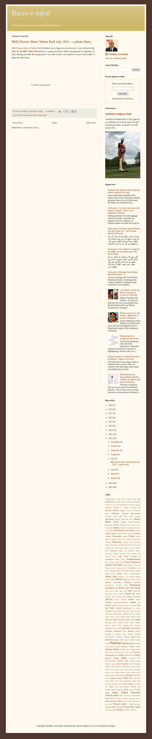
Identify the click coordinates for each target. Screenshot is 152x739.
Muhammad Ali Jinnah (113, 628)
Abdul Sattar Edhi (133, 499)
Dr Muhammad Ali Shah (124, 545)
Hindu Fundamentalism (132, 574)
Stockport (126, 687)
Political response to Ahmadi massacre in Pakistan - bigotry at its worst (123, 357)
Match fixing (135, 617)
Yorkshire (137, 704)
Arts (120, 516)
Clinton (137, 530)
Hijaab (119, 574)
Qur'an (118, 664)
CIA (111, 531)
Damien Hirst (130, 539)
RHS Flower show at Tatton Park (26, 48)
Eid (125, 551)
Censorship (109, 528)
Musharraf (117, 631)
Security (128, 675)
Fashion (107, 556)
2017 (110, 413)
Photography (110, 655)
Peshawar (136, 652)
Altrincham (115, 513)
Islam (130, 591)
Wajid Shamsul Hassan (114, 701)
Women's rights (119, 704)
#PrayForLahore (110, 499)
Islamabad (108, 594)
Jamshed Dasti (110, 597)
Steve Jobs (118, 687)
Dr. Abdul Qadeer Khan (120, 548)
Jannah (118, 597)
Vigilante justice (134, 698)
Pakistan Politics (112, 649)
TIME (121, 695)
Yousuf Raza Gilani (132, 707)
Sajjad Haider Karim (122, 672)
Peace (138, 649)
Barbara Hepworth (121, 519)
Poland (132, 655)
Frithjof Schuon (119, 559)
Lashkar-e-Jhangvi (117, 605)
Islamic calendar (118, 594)
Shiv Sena (119, 681)
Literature (109, 611)
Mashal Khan (125, 617)
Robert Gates (109, 672)
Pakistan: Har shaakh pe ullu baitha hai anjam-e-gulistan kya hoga (124, 191)
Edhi (106, 551)
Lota (114, 611)
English (115, 553)
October (114, 446)
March (114, 474)
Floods (125, 556)
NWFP (107, 643)
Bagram (137, 516)
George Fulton (127, 565)
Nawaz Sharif (129, 637)
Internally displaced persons (127, 582)
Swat (126, 689)
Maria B (133, 611)
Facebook (123, 553)
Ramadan (125, 664)
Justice (131, 599)
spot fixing (136, 684)
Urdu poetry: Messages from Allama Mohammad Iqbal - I (123, 273)
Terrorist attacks (112, 695)
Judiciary (109, 599)
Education (113, 551)
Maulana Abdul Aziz (126, 620)
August (114, 454)
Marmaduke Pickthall (121, 614)
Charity (116, 528)
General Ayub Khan (116, 562)
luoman (94, 726)
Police (137, 655)
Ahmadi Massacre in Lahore (124, 502)
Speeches (115, 684)
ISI (125, 591)
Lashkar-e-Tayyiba (130, 605)
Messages (108, 622)
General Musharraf (132, 562)
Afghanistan (109, 502)
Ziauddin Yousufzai (130, 710)
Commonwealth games (124, 533)
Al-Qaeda (133, 507)
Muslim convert (134, 631)
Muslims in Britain (113, 634)
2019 (110, 409)
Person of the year (125, 652)
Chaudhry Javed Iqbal (118, 54)
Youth (114, 710)
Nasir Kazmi (128, 634)
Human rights (111, 576)
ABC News (121, 499)
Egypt (121, 551)
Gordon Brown (121, 568)
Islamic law (130, 594)
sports (121, 684)
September (115, 450)
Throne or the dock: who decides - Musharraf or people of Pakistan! (130, 315)
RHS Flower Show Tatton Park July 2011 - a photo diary (51, 42)
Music (124, 631)
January (114, 478)
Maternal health (111, 620)
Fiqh (119, 556)
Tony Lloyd (127, 695)
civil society (130, 530)
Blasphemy (109, 525)
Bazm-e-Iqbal (31, 13)
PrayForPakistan (110, 661)
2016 (110, 418)
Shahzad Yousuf (116, 678)
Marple (132, 614)
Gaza (107, 562)
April (113, 470)
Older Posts (91, 123)
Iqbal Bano (119, 591)
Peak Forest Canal (111, 652)
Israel (138, 594)
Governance (131, 568)
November (115, 442)
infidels (108, 582)
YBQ (131, 704)
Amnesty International (131, 513)
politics (124, 658)
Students (134, 687)
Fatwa (114, 556)
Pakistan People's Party (130, 646)
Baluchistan (109, 519)
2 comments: (50, 111)
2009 (110, 487)
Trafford (134, 695)
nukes (138, 640)
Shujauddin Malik (130, 681)
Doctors (113, 545)
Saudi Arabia (113, 675)
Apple (115, 516)
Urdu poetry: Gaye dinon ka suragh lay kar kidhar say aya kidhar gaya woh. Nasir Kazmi (124, 251)
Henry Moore (110, 574)
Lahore (133, 602)
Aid (135, 502)
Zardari (120, 710)
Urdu (107, 698)
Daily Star (121, 539)
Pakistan (115, 643)
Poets (127, 655)
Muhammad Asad (128, 628)
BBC (131, 519)
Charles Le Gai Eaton (127, 528)
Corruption (116, 536)
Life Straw (136, 608)
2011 (110, 438)
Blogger (112, 726)
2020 (110, 405)
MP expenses (135, 625)
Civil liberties (118, 530)
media (137, 620)
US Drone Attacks (121, 698)
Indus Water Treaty (133, 579)
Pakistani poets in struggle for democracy (129, 337)
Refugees (137, 664)
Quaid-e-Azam (110, 664)
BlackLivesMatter (134, 522)
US (111, 698)
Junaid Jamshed (121, 599)
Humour (121, 576)
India (125, 579)
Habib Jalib (120, 571)
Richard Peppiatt (134, 669)
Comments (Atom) (30, 127)
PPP (139, 658)
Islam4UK (136, 591)
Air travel (114, 505)
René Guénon (131, 666)
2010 (110, 483)
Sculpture (122, 675)
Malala (119, 611)
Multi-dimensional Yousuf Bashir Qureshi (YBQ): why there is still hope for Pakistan (130, 378)
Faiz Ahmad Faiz (133, 553)
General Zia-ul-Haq (113, 565)
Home (54, 123)
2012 (110, 434)
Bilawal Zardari (119, 522)
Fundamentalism (133, 559)
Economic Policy (134, 548)
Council (124, 536)
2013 (110, 430)
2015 (110, 422)
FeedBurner (128, 99)
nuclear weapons (129, 640)
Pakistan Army (128, 643)
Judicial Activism (133, 597)
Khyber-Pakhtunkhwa (121, 602)
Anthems (108, 516)
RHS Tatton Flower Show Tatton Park (33, 115)
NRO (121, 640)
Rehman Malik (121, 666)
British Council (120, 525)
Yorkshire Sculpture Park (118, 114)
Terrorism (135, 692)
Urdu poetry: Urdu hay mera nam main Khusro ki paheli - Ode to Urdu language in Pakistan (124, 210)
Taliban (124, 692)
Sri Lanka (109, 687)
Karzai (138, 599)
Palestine (123, 649)
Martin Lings (115, 617)
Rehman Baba (110, 666)
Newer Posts (17, 123)
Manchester (126, 611)
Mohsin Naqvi (110, 625)
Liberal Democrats (123, 608)
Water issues (128, 701)
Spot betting (127, 684)
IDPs (113, 579)
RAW (131, 664)
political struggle (112, 658)
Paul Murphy (131, 649)
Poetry (121, 655)
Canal (128, 525)
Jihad (124, 597)
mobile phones (135, 622)
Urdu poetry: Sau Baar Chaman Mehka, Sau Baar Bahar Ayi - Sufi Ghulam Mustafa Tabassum (124, 231)
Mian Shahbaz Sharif (120, 622)
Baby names (128, 516)
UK (139, 695)
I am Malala (129, 576)
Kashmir (108, 602)
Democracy (117, 542)
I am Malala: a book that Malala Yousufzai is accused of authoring (130, 292)
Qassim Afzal (122, 661)
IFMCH (118, 579)
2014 (110, 426)
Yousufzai (108, 710)
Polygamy (132, 658)
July (113, 458)
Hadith (127, 571)
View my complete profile (116, 58)
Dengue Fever (128, 542)
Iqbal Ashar (109, 591)
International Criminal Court (116, 585)
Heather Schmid (135, 571)
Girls (113, 568)
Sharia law (128, 678)
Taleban (115, 693)
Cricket (131, 536)
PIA (116, 655)
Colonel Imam (110, 533)
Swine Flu (132, 689)
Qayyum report (134, 661)
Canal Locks (136, 525)
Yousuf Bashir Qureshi (114, 707)
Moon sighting (123, 625)
